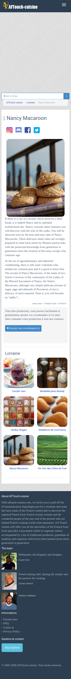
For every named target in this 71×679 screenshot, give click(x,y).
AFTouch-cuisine (27, 665)
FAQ (6, 623)
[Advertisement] (35, 49)
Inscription (12, 647)
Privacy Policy (11, 631)
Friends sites (10, 619)
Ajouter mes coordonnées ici (23, 328)
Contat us (8, 627)
